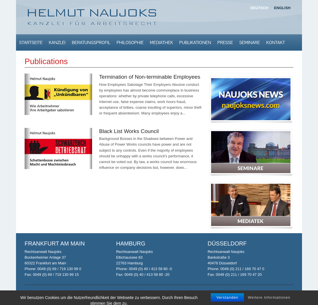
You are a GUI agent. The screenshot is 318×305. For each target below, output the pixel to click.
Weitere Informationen (269, 300)
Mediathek (161, 42)
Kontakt (275, 42)
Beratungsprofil (91, 42)
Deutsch (259, 8)
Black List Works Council (129, 131)
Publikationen (195, 42)
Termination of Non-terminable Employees (149, 77)
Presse (225, 42)
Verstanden (227, 300)
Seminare (249, 42)
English (282, 8)
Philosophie (130, 42)
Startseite (31, 42)
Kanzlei (57, 42)
